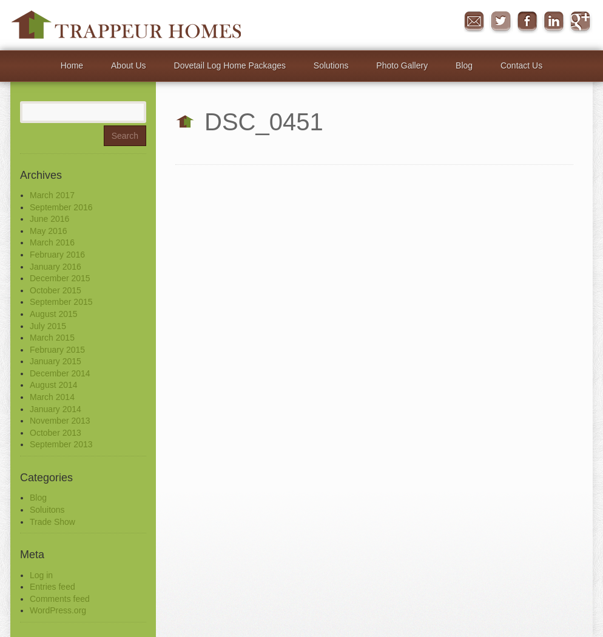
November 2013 (60, 420)
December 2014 (60, 373)
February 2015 (57, 350)
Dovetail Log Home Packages (230, 65)
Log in (41, 575)
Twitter (500, 22)
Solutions (331, 65)
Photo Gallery (402, 65)
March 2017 (52, 195)
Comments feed (60, 599)
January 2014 (55, 409)
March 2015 (52, 337)
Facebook (527, 22)
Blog (464, 65)
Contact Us (521, 65)
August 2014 (54, 385)
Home (72, 65)
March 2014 (52, 397)
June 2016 (49, 219)
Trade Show (52, 522)
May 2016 (48, 231)
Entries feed (52, 587)
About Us (128, 65)
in (554, 22)
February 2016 (57, 254)
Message (474, 22)
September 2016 (61, 207)
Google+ (580, 22)
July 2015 (48, 326)
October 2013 (55, 433)
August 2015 (54, 314)
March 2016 (52, 242)
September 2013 (61, 444)
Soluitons (47, 510)
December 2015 (60, 278)
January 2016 (55, 267)
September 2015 (61, 302)
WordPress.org (58, 610)
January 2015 (55, 361)
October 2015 (55, 290)
